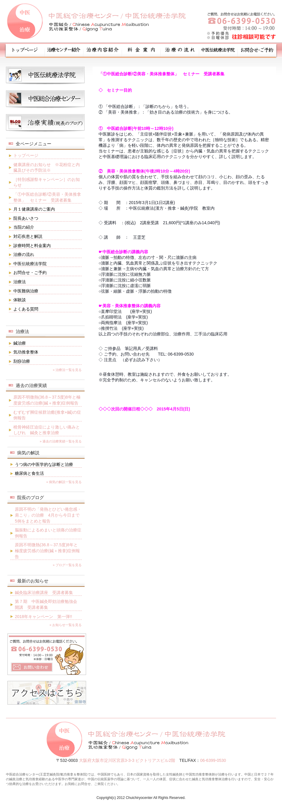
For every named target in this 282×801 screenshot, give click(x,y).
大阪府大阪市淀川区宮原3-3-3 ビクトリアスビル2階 (127, 760)
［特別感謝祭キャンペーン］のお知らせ (46, 182)
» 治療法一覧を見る (67, 370)
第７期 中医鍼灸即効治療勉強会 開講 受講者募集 (48, 604)
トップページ (25, 155)
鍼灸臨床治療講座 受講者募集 (44, 592)
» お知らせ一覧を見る (66, 625)
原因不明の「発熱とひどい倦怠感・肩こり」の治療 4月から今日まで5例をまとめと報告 (48, 515)
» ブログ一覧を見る (67, 565)
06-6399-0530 (213, 760)
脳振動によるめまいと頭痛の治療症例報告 (48, 533)
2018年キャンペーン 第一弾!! (43, 616)
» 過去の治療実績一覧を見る (61, 441)
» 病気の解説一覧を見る (64, 482)
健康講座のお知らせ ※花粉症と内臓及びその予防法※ (46, 167)
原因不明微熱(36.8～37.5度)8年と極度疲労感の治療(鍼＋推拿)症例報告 (46, 400)
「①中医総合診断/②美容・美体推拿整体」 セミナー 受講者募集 (47, 197)
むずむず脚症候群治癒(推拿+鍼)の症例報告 (47, 415)
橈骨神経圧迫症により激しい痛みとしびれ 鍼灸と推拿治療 (46, 430)
